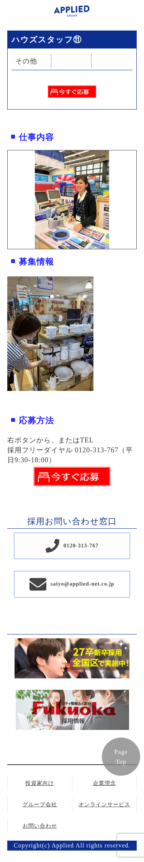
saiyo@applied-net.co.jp (83, 584)
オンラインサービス (104, 804)
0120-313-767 (81, 546)
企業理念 (104, 783)
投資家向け (39, 783)
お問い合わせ (40, 826)
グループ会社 (40, 804)
